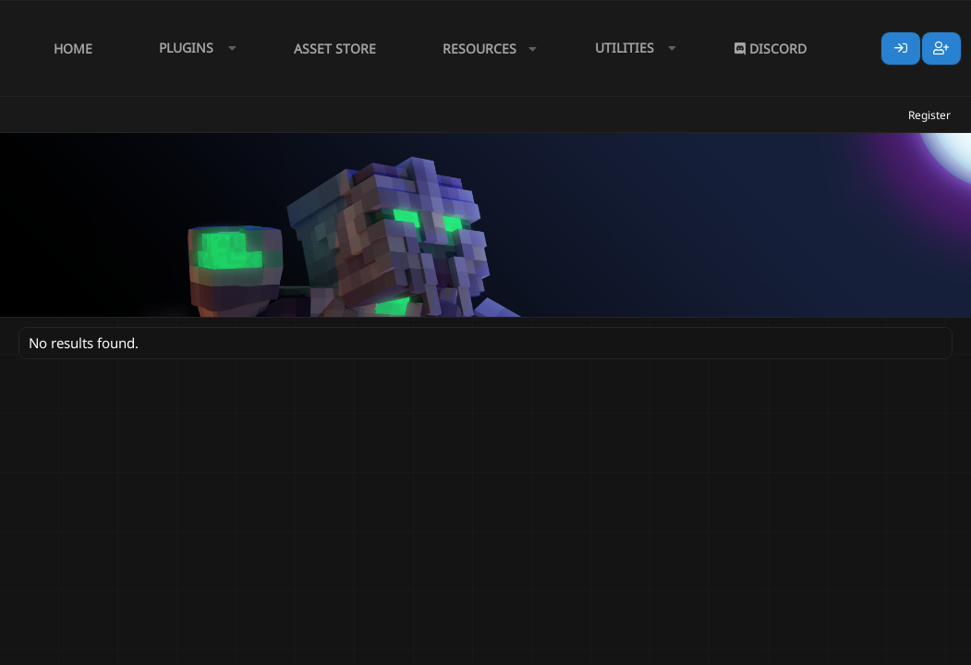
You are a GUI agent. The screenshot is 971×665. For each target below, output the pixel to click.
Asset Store (335, 48)
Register (929, 115)
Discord (770, 48)
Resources (479, 48)
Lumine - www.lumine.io (896, 647)
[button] (193, 48)
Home (73, 48)
